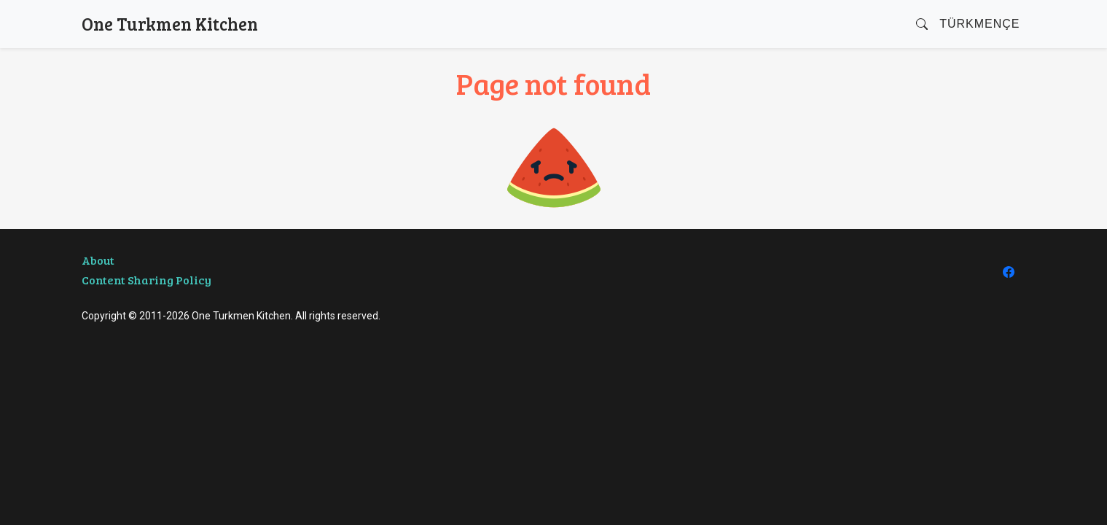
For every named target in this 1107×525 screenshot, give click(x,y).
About (98, 260)
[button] (922, 24)
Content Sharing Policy (146, 279)
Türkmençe (979, 24)
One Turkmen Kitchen (170, 24)
